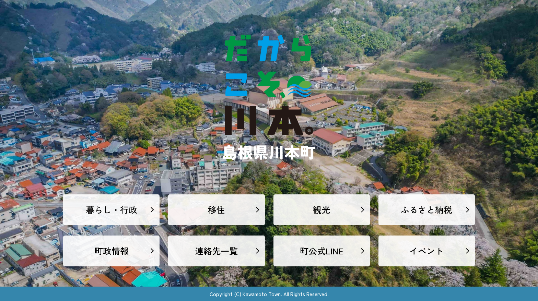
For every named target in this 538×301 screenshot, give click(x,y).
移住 (216, 209)
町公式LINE (321, 250)
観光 (321, 209)
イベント (426, 250)
